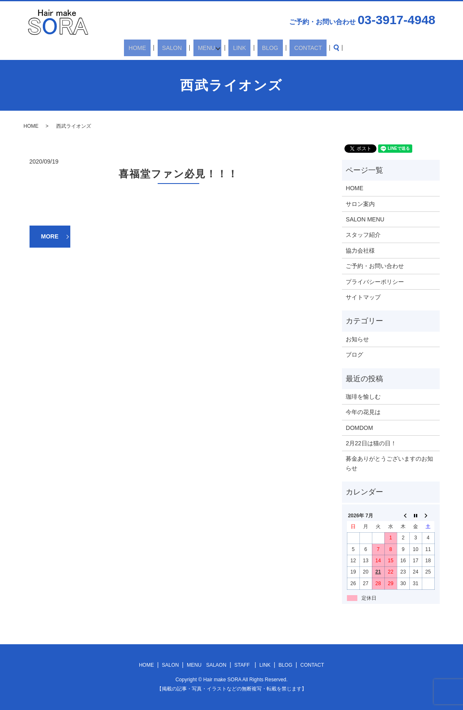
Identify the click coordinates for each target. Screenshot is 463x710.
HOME (156, 48)
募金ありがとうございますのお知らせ (389, 463)
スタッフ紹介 (363, 234)
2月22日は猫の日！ (371, 443)
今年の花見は (363, 412)
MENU (207, 48)
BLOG (260, 48)
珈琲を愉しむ (363, 396)
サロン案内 (360, 204)
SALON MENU (365, 219)
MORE (50, 236)
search (312, 48)
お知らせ (357, 339)
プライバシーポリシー (375, 281)
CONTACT (289, 48)
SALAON (216, 665)
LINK (238, 48)
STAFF (242, 665)
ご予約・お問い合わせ (375, 266)
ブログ (354, 354)
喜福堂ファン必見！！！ (178, 173)
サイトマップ (363, 297)
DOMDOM (359, 428)
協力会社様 (360, 250)
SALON (182, 48)
